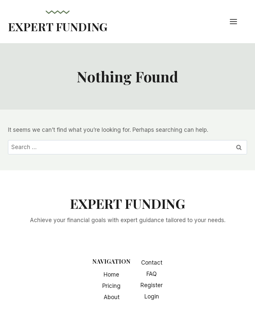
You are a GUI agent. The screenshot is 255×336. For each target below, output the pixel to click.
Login (151, 296)
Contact (151, 262)
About (112, 297)
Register (151, 285)
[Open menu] (236, 21)
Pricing (111, 286)
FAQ (151, 274)
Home (111, 274)
